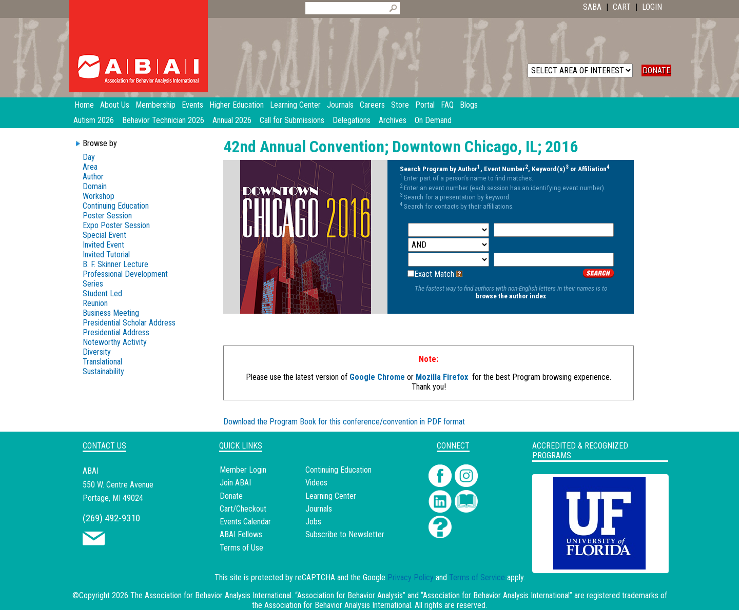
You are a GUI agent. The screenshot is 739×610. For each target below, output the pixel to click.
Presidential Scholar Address (129, 323)
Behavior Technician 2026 (163, 120)
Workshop (98, 196)
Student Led (102, 293)
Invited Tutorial (106, 254)
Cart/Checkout (243, 509)
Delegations (352, 120)
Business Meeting (111, 313)
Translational (102, 362)
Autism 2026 (93, 120)
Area (90, 167)
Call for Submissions (292, 120)
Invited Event (103, 245)
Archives (392, 120)
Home (84, 105)
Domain (95, 186)
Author (93, 176)
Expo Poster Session (116, 225)
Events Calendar (245, 521)
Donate (231, 496)
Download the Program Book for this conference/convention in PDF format (344, 421)
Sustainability (103, 371)
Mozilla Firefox (442, 377)
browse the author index (511, 296)
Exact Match (434, 274)
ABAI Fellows (241, 534)
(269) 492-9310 (111, 518)
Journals (318, 509)
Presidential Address (116, 332)
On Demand (433, 120)
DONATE (656, 70)
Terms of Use (241, 548)
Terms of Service (477, 577)
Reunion (95, 303)
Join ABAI (235, 482)
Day (89, 157)
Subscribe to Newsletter (344, 534)
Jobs (313, 521)
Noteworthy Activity (115, 342)
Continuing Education (116, 206)
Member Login (243, 470)
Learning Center (330, 496)
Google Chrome (377, 377)
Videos (316, 482)
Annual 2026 (231, 120)
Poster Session (107, 215)
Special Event (104, 235)
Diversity (97, 352)
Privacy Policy (410, 577)
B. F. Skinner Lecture (115, 264)
